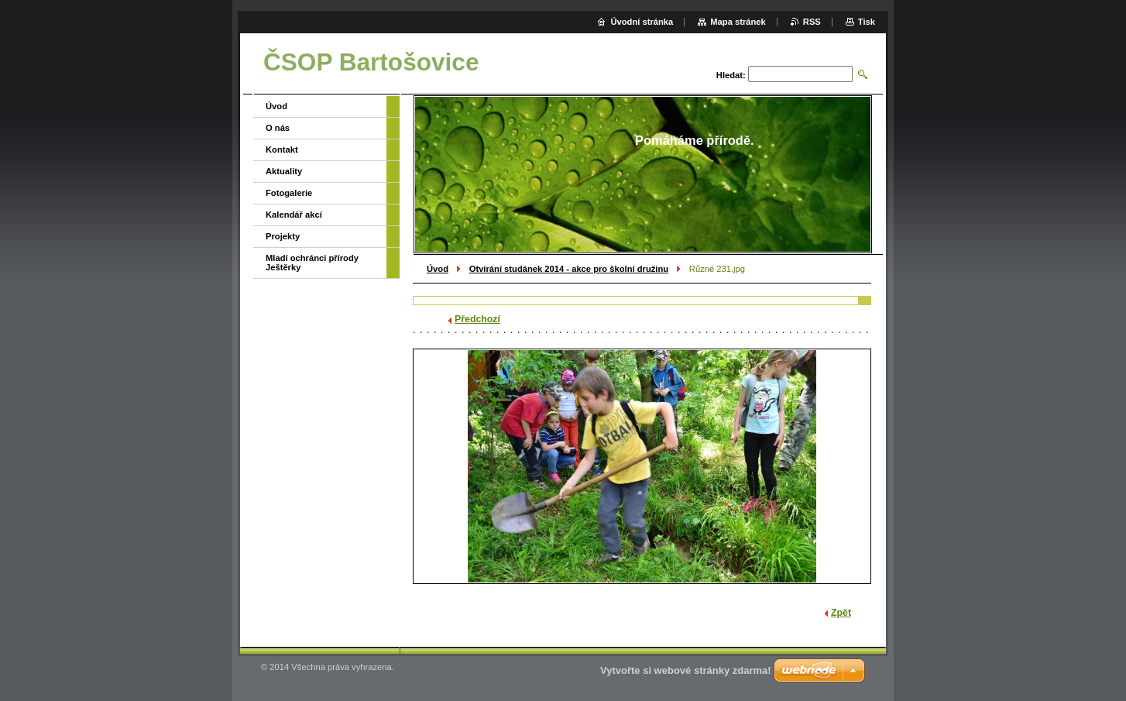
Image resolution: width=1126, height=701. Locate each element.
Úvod (437, 268)
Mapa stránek (738, 21)
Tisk (866, 21)
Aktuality (284, 171)
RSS (812, 21)
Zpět (841, 612)
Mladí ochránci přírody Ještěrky (312, 262)
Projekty (283, 236)
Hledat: (731, 75)
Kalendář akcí (294, 214)
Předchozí (477, 319)
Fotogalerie (289, 193)
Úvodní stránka (641, 21)
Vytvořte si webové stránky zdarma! (685, 670)
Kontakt (282, 149)
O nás (278, 127)
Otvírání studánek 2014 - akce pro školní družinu (568, 268)
